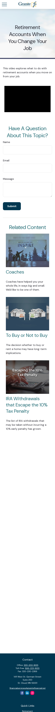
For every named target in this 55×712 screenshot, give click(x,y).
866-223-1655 (32, 668)
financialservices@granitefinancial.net (28, 688)
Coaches (15, 272)
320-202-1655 (31, 665)
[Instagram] (32, 693)
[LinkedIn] (27, 693)
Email (6, 160)
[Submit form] (12, 206)
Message (8, 179)
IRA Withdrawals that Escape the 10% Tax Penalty (27, 404)
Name (6, 142)
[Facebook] (22, 693)
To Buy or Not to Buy (27, 335)
